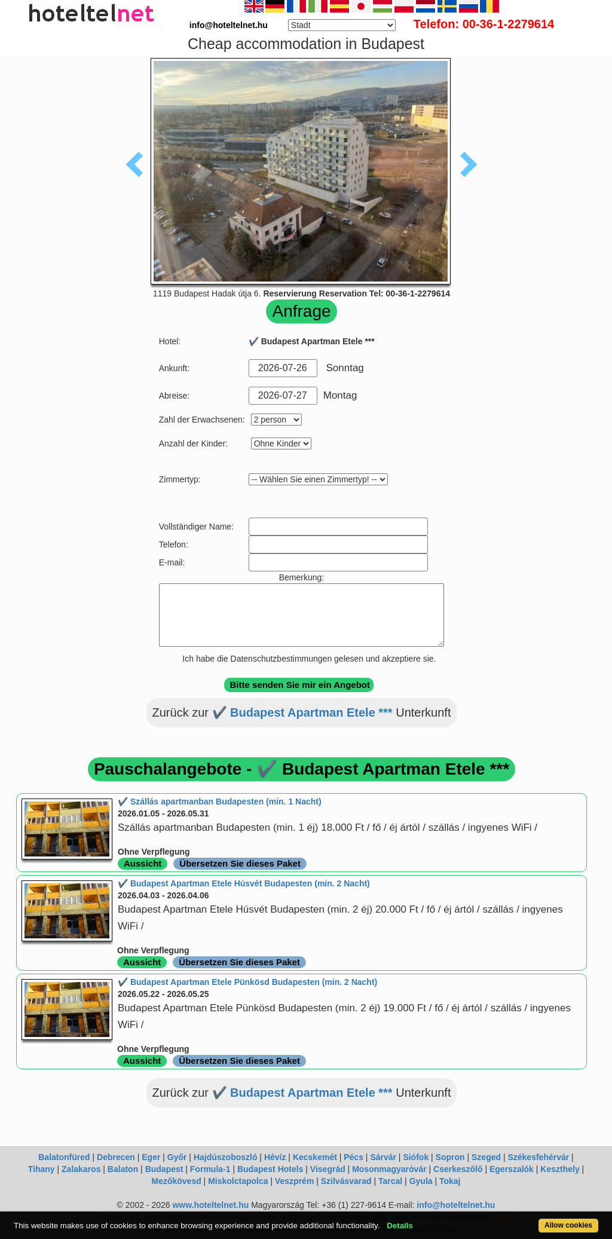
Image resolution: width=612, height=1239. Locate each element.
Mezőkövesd (176, 1181)
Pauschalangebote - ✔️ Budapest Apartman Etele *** (301, 769)
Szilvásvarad (346, 1181)
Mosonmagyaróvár (389, 1169)
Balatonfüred (64, 1157)
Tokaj (450, 1181)
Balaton (123, 1169)
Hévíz (275, 1157)
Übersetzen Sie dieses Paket (240, 863)
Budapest (164, 1169)
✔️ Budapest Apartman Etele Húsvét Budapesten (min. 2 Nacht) (244, 883)
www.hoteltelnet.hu (210, 1205)
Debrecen (116, 1157)
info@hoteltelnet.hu (456, 1205)
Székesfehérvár (538, 1157)
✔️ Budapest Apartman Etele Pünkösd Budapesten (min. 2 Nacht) (247, 982)
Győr (177, 1157)
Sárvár (383, 1157)
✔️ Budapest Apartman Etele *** (302, 712)
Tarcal (390, 1181)
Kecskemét (315, 1157)
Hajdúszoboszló (226, 1157)
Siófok (416, 1157)
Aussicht (142, 863)
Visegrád (327, 1169)
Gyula (421, 1181)
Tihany (41, 1169)
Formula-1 (210, 1169)
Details (400, 1225)
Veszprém (294, 1181)
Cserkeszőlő (457, 1169)
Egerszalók (511, 1169)
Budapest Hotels (270, 1169)
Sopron (450, 1157)
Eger (151, 1157)
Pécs (353, 1157)
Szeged (486, 1157)
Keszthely (559, 1169)
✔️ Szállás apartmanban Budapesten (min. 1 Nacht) (220, 801)
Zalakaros (81, 1169)
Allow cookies (568, 1225)
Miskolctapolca (238, 1181)
